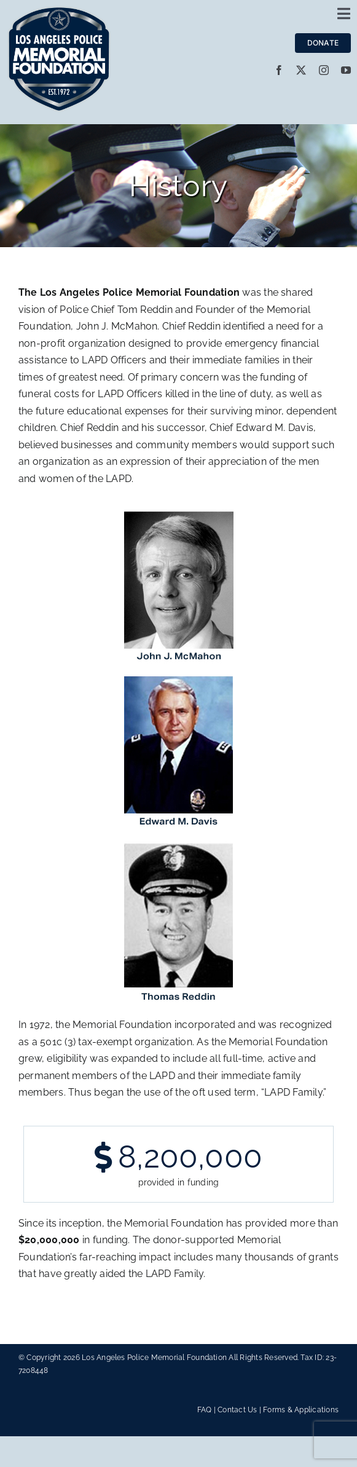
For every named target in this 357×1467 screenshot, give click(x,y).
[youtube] (346, 70)
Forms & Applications (301, 1410)
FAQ (204, 1410)
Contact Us (237, 1410)
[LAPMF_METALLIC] (59, 11)
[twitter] (301, 70)
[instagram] (324, 70)
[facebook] (279, 70)
